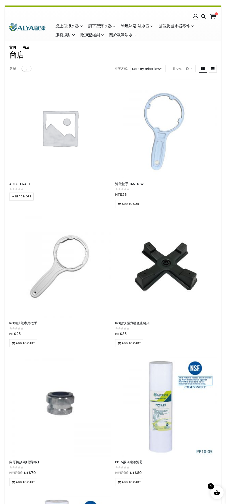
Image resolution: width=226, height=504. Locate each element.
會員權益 (86, 395)
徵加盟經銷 (90, 34)
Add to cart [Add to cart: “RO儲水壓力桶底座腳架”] (184, 151)
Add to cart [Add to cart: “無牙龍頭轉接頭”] (184, 237)
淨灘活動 (93, 445)
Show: (177, 68)
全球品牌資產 (125, 445)
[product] (33, 101)
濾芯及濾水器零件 (174, 26)
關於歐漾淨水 (121, 34)
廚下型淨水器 (100, 26)
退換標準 (50, 407)
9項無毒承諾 (19, 452)
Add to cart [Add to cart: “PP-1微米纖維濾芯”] (131, 237)
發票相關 (69, 417)
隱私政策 (69, 406)
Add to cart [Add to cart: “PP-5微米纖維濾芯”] (78, 237)
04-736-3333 (137, 401)
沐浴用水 (30, 430)
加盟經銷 (69, 427)
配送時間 (33, 407)
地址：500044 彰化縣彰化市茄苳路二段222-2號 (138, 420)
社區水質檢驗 (72, 445)
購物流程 (33, 396)
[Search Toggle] (203, 16)
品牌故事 (84, 488)
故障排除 (46, 430)
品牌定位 (123, 488)
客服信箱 (86, 417)
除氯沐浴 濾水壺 (135, 26)
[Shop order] (148, 68)
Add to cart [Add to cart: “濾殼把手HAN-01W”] (78, 151)
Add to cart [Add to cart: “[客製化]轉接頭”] (25, 323)
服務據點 (63, 34)
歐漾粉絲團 (181, 409)
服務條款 (69, 395)
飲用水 (14, 430)
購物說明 (16, 396)
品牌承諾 (103, 488)
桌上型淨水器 (67, 26)
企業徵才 (69, 456)
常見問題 (103, 417)
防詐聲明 (86, 406)
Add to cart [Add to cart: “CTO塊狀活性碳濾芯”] (78, 323)
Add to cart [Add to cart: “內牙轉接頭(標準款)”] (25, 237)
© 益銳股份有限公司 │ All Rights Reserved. (113, 483)
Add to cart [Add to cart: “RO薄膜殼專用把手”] (131, 151)
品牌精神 (142, 488)
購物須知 (50, 396)
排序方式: (121, 68)
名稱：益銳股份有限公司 (134, 396)
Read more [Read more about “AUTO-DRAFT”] (23, 143)
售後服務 (16, 407)
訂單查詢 (103, 406)
